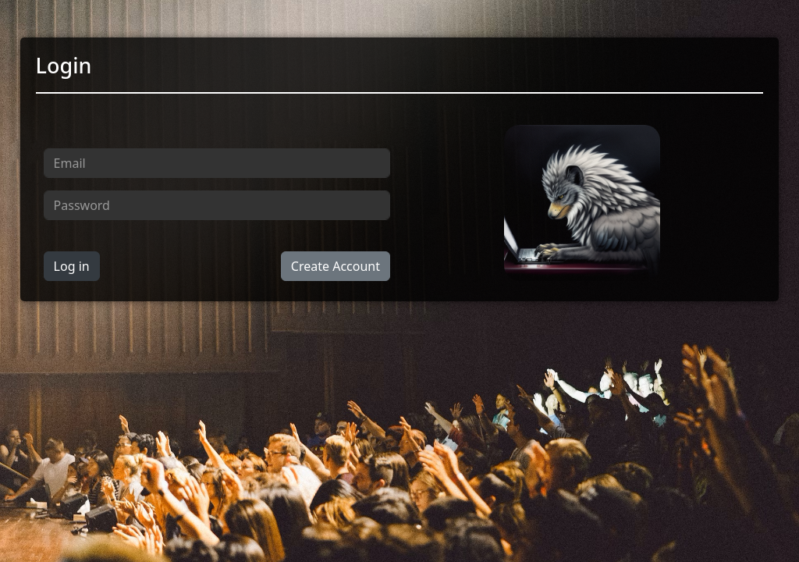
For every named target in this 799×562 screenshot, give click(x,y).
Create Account (335, 266)
